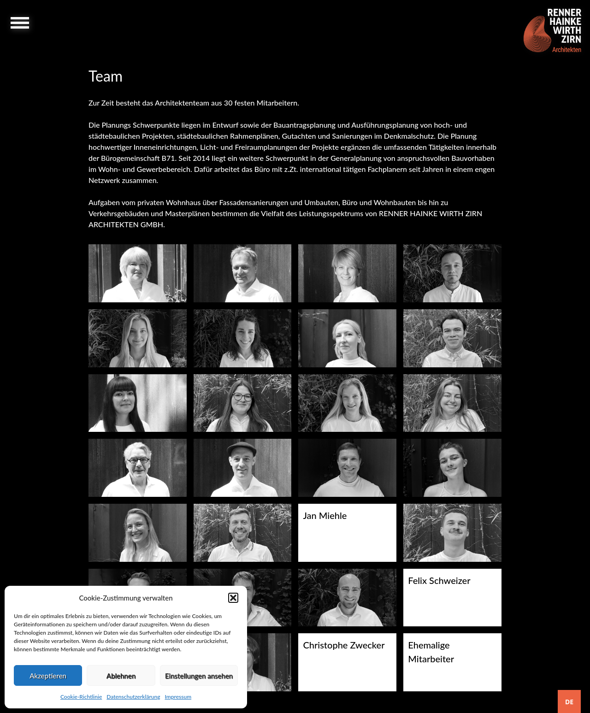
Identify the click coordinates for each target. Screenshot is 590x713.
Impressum (178, 696)
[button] (233, 597)
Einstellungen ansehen (199, 676)
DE (569, 701)
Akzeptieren (48, 676)
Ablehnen (121, 676)
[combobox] (569, 701)
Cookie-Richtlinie (81, 696)
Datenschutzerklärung (133, 696)
